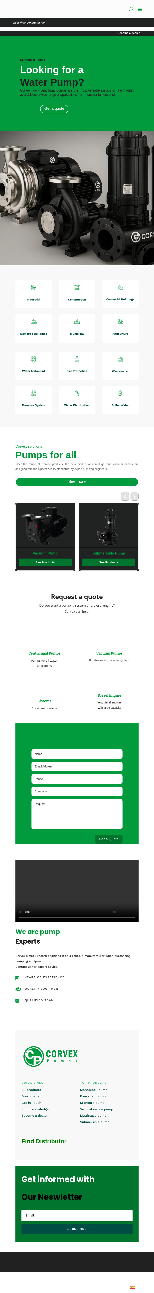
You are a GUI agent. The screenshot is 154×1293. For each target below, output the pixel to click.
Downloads (30, 1096)
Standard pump (92, 1103)
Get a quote (54, 108)
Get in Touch (31, 1103)
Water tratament (33, 371)
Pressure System (33, 405)
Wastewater (120, 371)
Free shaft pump (93, 1096)
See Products (27, 562)
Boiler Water (120, 405)
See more (77, 481)
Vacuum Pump (90, 553)
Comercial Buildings (120, 299)
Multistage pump (93, 1115)
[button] (125, 497)
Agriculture (120, 333)
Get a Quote (109, 839)
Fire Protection (77, 371)
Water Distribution (77, 405)
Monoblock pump (93, 1090)
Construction (77, 299)
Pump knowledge (35, 1109)
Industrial (33, 299)
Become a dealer (34, 1115)
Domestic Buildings (33, 333)
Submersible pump (94, 1122)
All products (31, 1090)
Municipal (77, 333)
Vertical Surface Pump (27, 553)
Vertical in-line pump (96, 1109)
